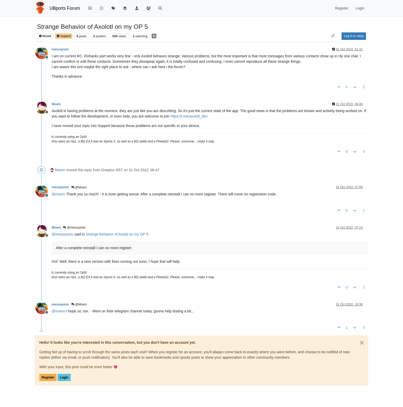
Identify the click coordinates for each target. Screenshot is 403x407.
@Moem (79, 187)
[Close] (362, 343)
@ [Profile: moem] (58, 194)
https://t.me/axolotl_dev (188, 116)
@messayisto (74, 227)
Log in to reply (354, 36)
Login (64, 377)
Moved (45, 36)
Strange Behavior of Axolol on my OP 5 (117, 234)
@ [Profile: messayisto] (62, 234)
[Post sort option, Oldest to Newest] (333, 36)
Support (64, 36)
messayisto (60, 49)
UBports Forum (65, 8)
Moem (56, 104)
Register (48, 377)
